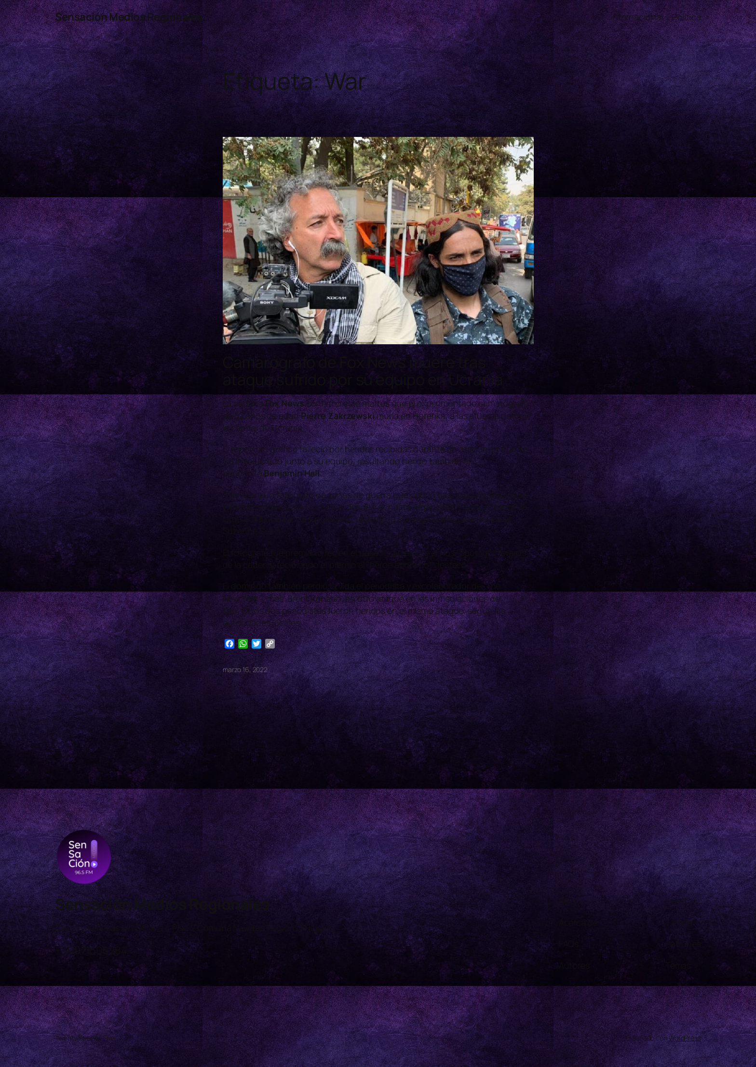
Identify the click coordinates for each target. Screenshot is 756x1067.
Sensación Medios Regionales (128, 17)
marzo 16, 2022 (245, 669)
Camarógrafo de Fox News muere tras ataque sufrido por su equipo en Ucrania (363, 370)
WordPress (685, 1037)
